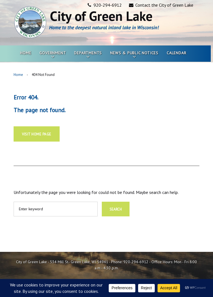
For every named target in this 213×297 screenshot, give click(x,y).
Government (52, 52)
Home (25, 52)
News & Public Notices (134, 52)
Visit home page (36, 134)
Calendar (176, 52)
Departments (88, 52)
